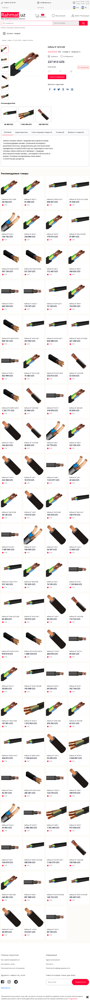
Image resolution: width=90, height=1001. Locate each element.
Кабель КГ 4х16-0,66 (28, 40)
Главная (4, 40)
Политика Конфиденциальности (58, 968)
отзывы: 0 (66, 52)
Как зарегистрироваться (10, 960)
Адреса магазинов (53, 960)
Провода (10, 28)
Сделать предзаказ (57, 77)
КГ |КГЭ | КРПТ (17, 40)
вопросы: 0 (76, 52)
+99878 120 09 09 (10, 3)
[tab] (7, 132)
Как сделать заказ (8, 964)
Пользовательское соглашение (13, 968)
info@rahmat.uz (45, 3)
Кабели (3, 28)
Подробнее (73, 999)
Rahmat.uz (5, 988)
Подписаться (80, 982)
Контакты (40, 8)
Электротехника (19, 28)
